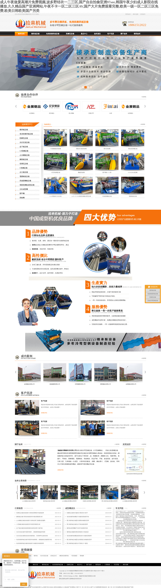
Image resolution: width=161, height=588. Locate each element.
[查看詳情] (44, 413)
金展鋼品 (32, 113)
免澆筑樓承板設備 (52, 34)
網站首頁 (35, 564)
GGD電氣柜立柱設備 (56, 196)
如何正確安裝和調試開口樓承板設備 (130, 532)
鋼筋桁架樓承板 (64, 555)
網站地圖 (135, 14)
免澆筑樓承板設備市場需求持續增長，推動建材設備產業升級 (34, 539)
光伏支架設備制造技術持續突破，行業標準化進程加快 (32, 536)
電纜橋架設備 (24, 176)
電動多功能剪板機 (81, 148)
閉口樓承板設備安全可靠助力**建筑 (77, 543)
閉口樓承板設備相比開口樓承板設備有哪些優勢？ (130, 544)
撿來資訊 (97, 34)
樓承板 (36, 555)
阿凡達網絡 (70, 578)
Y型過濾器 (74, 555)
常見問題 (116, 564)
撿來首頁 (21, 34)
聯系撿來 (128, 14)
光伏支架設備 (24, 142)
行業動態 (107, 564)
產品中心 (84, 34)
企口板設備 (24, 172)
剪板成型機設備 (132, 148)
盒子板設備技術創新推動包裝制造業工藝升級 (29, 528)
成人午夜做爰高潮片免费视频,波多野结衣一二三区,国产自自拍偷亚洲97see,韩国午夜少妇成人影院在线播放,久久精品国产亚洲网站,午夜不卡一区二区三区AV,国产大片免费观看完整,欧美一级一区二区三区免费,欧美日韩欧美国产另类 (79, 6)
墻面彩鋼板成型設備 (27, 185)
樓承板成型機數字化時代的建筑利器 (77, 528)
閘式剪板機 (107, 148)
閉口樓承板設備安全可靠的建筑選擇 (77, 524)
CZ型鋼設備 (24, 151)
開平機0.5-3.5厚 (107, 172)
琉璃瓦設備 (24, 164)
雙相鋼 (82, 555)
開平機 (22, 193)
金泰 (111, 113)
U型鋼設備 (23, 168)
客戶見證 (110, 34)
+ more (143, 97)
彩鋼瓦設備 (70, 34)
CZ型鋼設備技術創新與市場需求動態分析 (28, 524)
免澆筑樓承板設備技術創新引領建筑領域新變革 (30, 543)
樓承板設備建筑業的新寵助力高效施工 (78, 532)
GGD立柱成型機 (132, 172)
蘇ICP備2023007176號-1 (98, 571)
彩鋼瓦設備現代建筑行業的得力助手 (77, 513)
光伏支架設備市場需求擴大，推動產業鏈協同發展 (30, 532)
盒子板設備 (24, 146)
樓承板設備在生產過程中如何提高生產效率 (130, 521)
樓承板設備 (31, 24)
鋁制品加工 (53, 555)
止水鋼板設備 (24, 155)
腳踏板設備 (24, 159)
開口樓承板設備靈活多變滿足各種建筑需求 (79, 539)
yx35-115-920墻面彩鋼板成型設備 (81, 196)
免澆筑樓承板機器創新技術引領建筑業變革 (79, 536)
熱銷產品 (47, 124)
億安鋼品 (52, 113)
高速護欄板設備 (25, 181)
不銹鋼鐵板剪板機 (55, 148)
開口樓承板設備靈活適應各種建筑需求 (78, 520)
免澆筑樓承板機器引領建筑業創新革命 (78, 516)
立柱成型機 (24, 189)
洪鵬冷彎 (91, 113)
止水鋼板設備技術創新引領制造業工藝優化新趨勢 (30, 520)
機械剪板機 (81, 172)
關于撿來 (124, 34)
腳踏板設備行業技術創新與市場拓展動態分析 (29, 516)
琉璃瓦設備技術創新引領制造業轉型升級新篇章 (30, 513)
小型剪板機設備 (55, 172)
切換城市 (142, 14)
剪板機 (22, 198)
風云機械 (71, 113)
